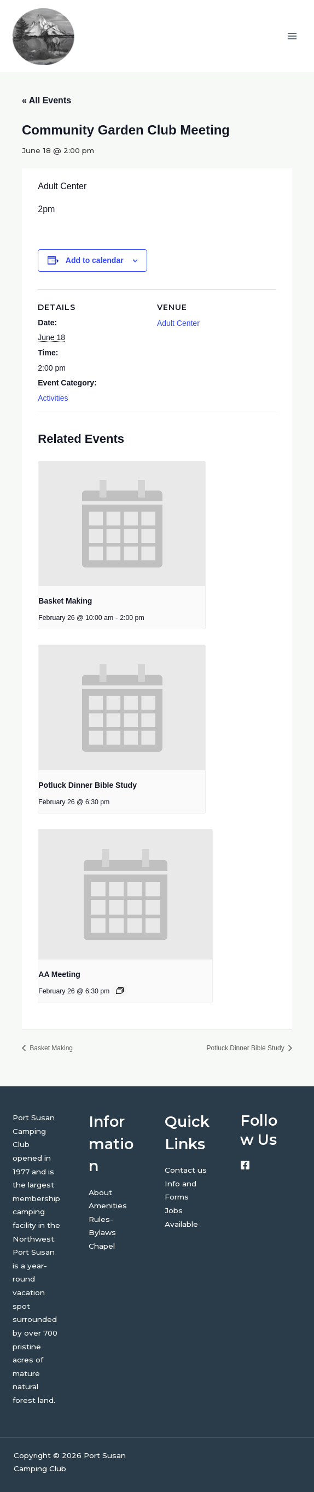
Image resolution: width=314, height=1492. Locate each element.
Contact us (186, 1170)
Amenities (108, 1205)
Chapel (102, 1246)
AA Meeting (59, 974)
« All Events (46, 100)
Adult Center (178, 323)
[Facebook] (245, 1165)
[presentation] (121, 524)
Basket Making (65, 600)
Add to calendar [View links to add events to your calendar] (95, 260)
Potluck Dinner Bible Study (87, 785)
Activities (53, 398)
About (100, 1192)
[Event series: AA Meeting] (120, 990)
